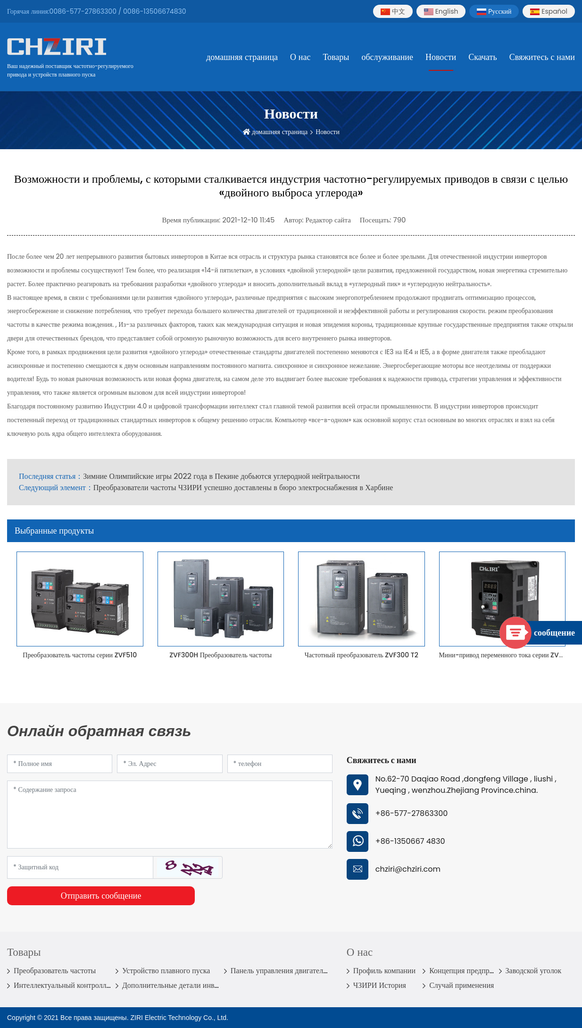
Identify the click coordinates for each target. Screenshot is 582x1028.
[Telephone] (280, 764)
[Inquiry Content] (170, 815)
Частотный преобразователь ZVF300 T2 (361, 655)
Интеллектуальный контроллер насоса (75, 985)
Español (548, 11)
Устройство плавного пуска (166, 970)
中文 (393, 11)
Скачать (482, 57)
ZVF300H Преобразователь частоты (220, 655)
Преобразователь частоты (55, 970)
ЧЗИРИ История (379, 985)
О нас (300, 57)
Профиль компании (384, 970)
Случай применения (461, 985)
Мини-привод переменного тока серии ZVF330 (506, 655)
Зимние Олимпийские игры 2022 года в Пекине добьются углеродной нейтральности (221, 476)
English (441, 11)
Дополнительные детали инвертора (178, 985)
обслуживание (387, 57)
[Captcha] (80, 867)
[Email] (169, 764)
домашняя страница (242, 57)
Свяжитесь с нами (542, 57)
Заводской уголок (534, 970)
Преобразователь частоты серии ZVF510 (80, 655)
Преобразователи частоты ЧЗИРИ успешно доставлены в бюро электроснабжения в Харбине (243, 487)
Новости (440, 57)
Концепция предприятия (468, 970)
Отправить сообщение (101, 895)
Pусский (494, 11)
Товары (336, 57)
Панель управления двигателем (281, 970)
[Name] (59, 764)
